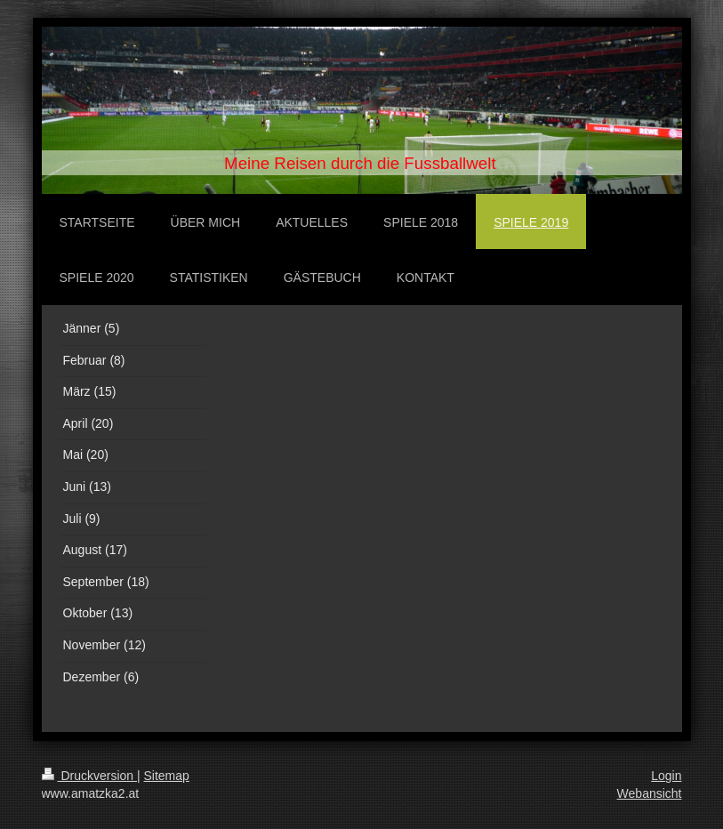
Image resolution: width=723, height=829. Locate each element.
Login (666, 776)
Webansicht (649, 793)
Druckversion (89, 776)
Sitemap (166, 776)
